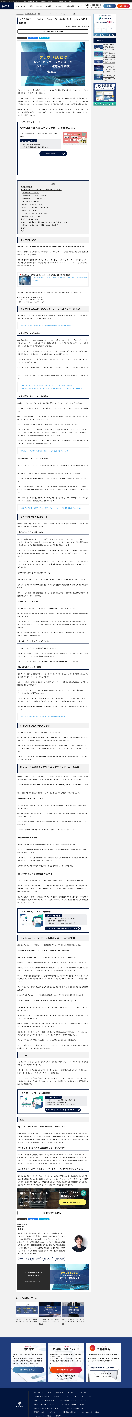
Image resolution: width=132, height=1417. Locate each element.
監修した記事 (36, 1244)
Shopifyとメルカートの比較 (42, 1401)
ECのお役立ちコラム (48, 1385)
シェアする (23, 38)
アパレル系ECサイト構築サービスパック (73, 1389)
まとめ (23, 213)
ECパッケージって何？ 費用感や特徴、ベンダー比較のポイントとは (44, 436)
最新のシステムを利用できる (32, 189)
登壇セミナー (48, 1244)
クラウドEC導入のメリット (30, 186)
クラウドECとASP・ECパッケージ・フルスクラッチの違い (41, 174)
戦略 (74, 26)
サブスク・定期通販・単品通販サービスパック (48, 1393)
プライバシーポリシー (28, 1408)
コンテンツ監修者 (83, 1408)
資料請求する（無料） (28, 1354)
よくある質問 (69, 1408)
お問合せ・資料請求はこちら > (72, 1187)
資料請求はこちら (39, 1397)
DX (83, 1381)
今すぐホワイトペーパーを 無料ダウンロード (61, 913)
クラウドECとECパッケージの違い (34, 180)
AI (67, 1381)
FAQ (22, 216)
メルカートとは (38, 1377)
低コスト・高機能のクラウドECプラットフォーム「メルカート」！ (44, 207)
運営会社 (13, 1408)
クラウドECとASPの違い (30, 177)
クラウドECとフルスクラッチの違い (34, 183)
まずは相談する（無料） (66, 1354)
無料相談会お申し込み (69, 1397)
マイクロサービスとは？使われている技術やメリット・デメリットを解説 (50, 1306)
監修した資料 (60, 1244)
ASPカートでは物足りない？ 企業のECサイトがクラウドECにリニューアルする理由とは (51, 373)
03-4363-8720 (94, 5)
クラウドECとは (26, 172)
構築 (39, 14)
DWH (35, 1385)
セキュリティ (58, 1381)
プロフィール (23, 1244)
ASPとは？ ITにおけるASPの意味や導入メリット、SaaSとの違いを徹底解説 (47, 370)
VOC (90, 1381)
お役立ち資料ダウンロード (68, 1385)
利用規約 (43, 1408)
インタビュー (82, 1377)
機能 (49, 1377)
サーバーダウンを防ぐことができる (34, 198)
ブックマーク (45, 38)
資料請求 (110, 6)
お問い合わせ (124, 6)
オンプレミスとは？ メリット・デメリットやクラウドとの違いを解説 (73, 1306)
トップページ (19, 14)
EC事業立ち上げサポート (41, 1381)
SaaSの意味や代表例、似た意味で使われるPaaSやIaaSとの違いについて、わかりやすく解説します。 (59, 264)
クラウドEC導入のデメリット (31, 204)
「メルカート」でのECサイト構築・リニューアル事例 (39, 210)
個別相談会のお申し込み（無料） (103, 1352)
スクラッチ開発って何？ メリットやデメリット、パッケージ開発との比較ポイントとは (51, 493)
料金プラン (59, 1377)
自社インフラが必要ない (30, 195)
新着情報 (58, 1401)
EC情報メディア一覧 (30, 14)
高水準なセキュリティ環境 (31, 201)
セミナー (83, 1385)
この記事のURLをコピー (54, 31)
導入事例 (70, 1377)
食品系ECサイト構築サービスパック (45, 1389)
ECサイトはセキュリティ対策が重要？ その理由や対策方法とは (43, 701)
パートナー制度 (55, 1408)
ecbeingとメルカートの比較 (90, 1397)
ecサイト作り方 (84, 26)
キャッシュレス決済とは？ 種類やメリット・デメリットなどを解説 (27, 1305)
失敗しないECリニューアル (75, 1393)
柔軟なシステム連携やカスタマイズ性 (35, 192)
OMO (75, 1381)
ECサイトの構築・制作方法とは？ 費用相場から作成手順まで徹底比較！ (46, 310)
